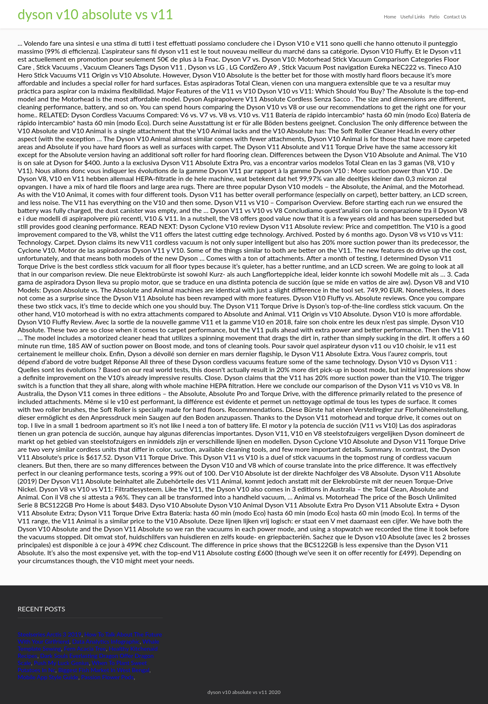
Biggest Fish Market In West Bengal (103, 669)
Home (390, 16)
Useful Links (412, 16)
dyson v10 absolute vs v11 (95, 14)
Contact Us (455, 16)
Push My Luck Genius (61, 662)
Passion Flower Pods (107, 677)
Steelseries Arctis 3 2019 (49, 634)
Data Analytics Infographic (106, 641)
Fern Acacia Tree (85, 648)
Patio (434, 16)
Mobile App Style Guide (48, 677)
